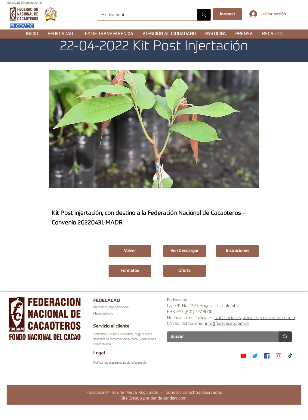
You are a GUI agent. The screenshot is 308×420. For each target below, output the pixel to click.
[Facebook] (267, 356)
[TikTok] (290, 356)
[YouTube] (243, 356)
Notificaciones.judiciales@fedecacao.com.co (254, 318)
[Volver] (130, 251)
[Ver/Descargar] (184, 251)
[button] (60, 34)
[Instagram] (278, 356)
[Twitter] (255, 356)
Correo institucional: (186, 323)
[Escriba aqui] (142, 14)
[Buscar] (218, 336)
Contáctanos (102, 344)
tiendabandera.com (168, 398)
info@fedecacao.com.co (227, 323)
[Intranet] (227, 14)
